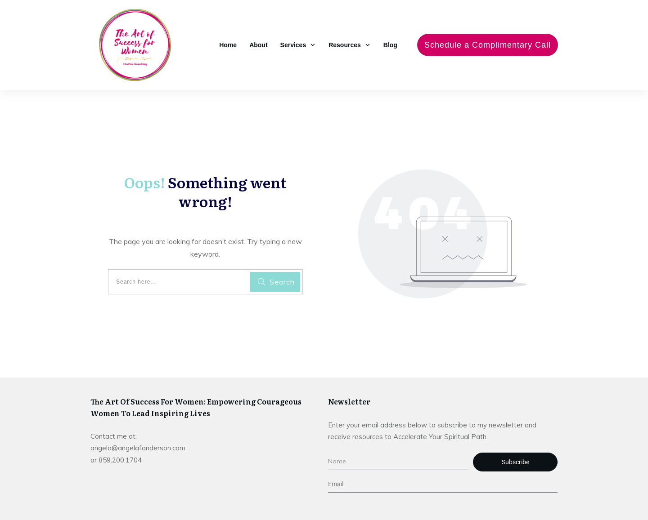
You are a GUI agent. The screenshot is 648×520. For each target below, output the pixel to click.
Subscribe (515, 462)
